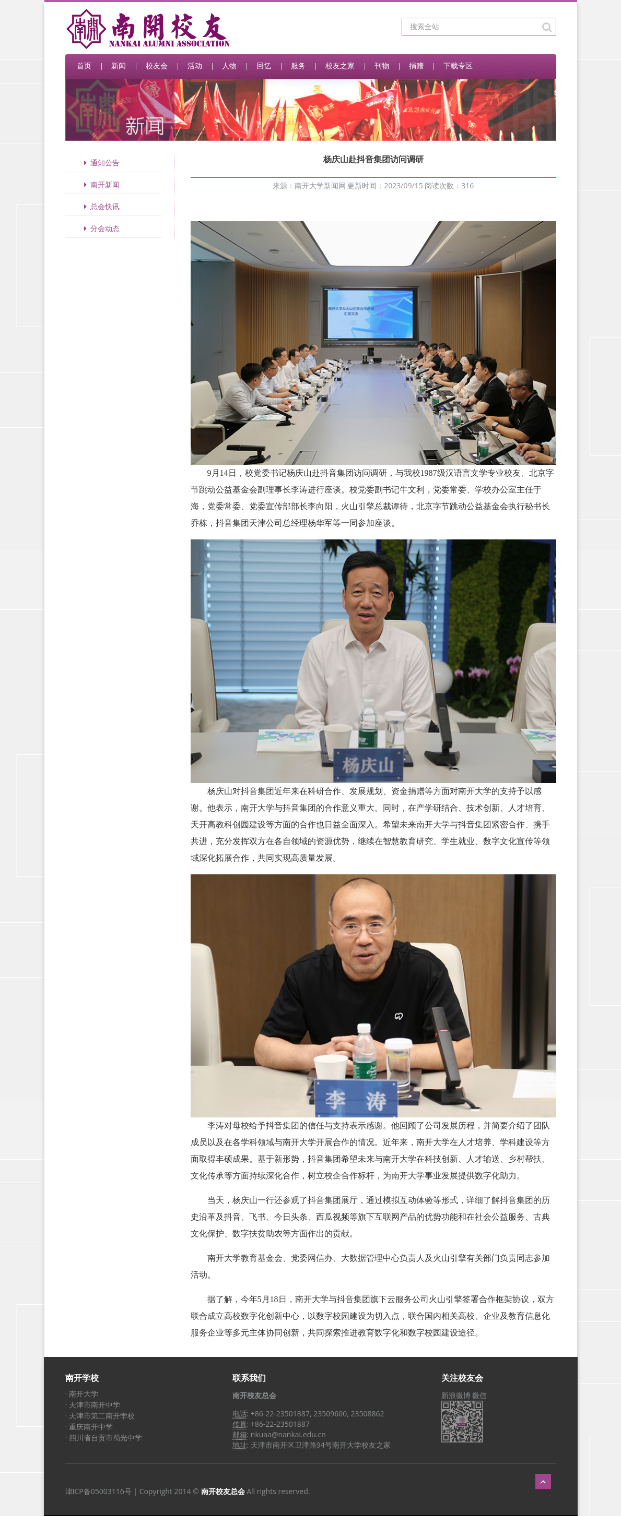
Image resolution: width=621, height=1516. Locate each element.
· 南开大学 (81, 1394)
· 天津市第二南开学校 (100, 1416)
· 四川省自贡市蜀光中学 (103, 1437)
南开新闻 (100, 184)
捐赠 (416, 65)
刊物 (381, 65)
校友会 (157, 65)
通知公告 (100, 162)
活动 (195, 65)
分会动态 (100, 228)
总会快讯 (100, 206)
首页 (84, 65)
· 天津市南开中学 (92, 1405)
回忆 (263, 65)
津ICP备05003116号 (98, 1491)
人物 (229, 65)
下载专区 (458, 65)
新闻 (118, 65)
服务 (298, 65)
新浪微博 (456, 1395)
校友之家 (340, 65)
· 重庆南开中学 (89, 1426)
